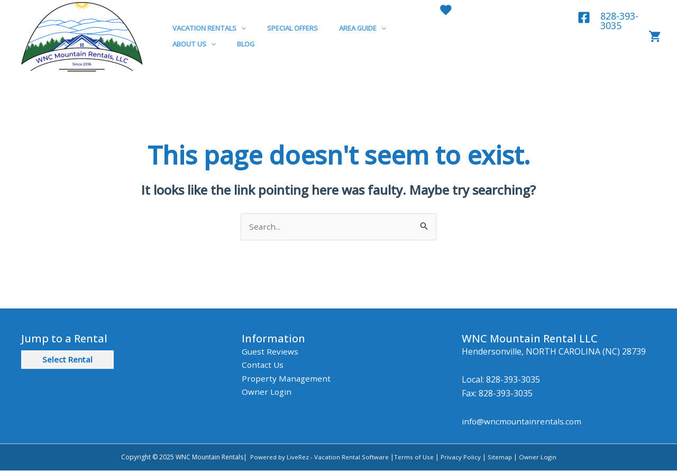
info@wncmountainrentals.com (523, 422)
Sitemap (499, 457)
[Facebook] (583, 17)
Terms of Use (414, 457)
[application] (237, 28)
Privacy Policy (461, 457)
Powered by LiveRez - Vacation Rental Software (318, 457)
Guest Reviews (270, 352)
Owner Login (267, 392)
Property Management (287, 379)
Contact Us (263, 365)
